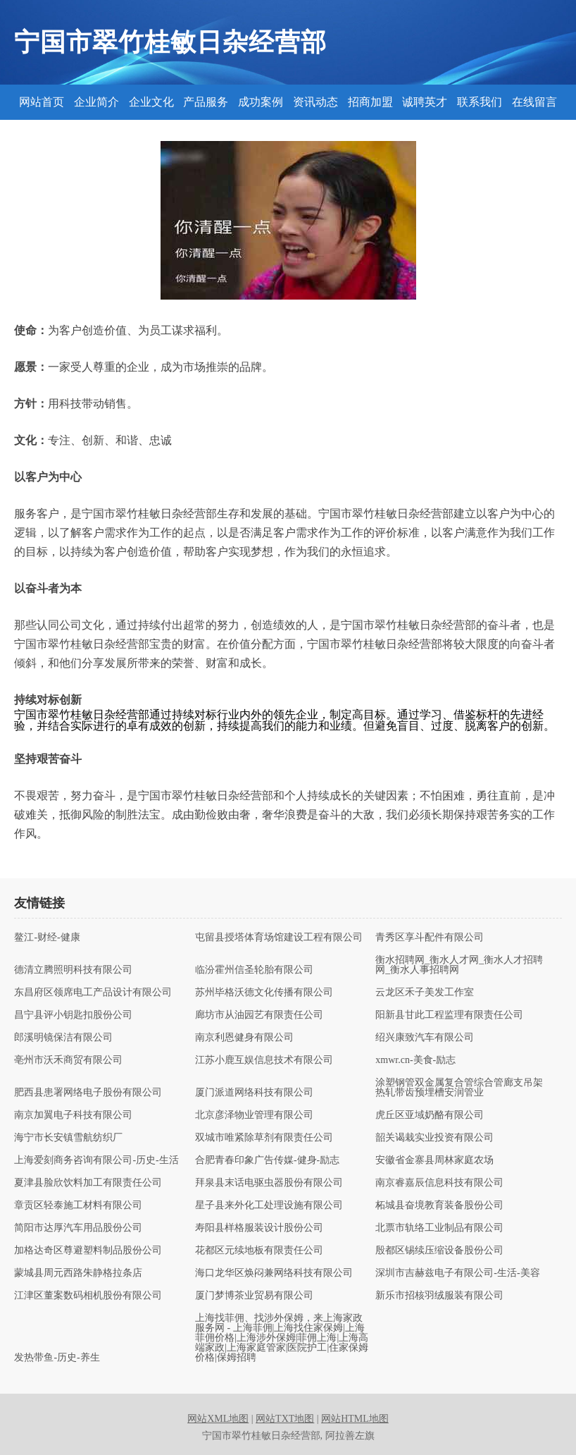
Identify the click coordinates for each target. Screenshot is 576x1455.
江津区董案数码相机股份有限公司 (88, 1296)
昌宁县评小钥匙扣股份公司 (73, 1015)
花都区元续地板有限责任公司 (259, 1251)
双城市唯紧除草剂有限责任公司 (264, 1138)
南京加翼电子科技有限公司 (73, 1115)
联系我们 (479, 102)
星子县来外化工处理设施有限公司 (269, 1205)
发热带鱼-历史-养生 (56, 1358)
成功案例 (260, 102)
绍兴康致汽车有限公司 (424, 1038)
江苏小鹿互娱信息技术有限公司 (264, 1060)
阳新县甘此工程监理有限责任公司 (449, 1015)
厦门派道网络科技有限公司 (254, 1093)
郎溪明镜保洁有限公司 (63, 1038)
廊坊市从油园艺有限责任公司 (259, 1015)
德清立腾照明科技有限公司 (73, 970)
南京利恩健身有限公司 (244, 1038)
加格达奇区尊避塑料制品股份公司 (88, 1251)
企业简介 (96, 102)
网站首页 (41, 102)
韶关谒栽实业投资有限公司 (434, 1138)
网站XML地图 (218, 1418)
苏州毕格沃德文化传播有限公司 (264, 992)
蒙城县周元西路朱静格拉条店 (78, 1273)
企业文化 (151, 102)
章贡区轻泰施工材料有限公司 (78, 1205)
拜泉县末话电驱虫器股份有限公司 (269, 1183)
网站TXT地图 (285, 1418)
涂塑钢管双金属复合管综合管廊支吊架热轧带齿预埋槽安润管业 (459, 1088)
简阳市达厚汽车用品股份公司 (78, 1228)
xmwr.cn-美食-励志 (415, 1060)
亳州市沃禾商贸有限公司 (68, 1060)
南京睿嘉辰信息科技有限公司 (439, 1183)
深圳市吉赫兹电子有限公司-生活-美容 (457, 1273)
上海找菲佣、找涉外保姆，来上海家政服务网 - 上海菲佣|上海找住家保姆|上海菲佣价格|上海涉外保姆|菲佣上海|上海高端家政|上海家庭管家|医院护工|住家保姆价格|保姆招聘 (281, 1338)
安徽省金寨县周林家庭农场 (434, 1160)
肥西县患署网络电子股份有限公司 (88, 1093)
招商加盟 (370, 102)
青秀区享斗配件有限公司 (429, 938)
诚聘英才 (424, 102)
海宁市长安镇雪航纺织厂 (68, 1138)
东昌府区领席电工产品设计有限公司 (93, 992)
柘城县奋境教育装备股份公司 (439, 1205)
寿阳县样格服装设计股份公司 (259, 1228)
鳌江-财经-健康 (47, 938)
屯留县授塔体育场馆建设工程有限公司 (279, 938)
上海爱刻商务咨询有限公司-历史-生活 (96, 1160)
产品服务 (205, 102)
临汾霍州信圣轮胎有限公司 (254, 970)
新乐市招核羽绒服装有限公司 (439, 1296)
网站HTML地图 (355, 1418)
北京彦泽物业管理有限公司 (254, 1115)
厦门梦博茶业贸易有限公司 (254, 1296)
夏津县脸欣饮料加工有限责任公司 (88, 1183)
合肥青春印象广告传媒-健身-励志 (267, 1160)
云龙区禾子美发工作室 (424, 992)
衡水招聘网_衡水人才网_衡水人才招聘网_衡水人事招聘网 (459, 965)
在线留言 (534, 102)
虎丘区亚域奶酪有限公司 (429, 1115)
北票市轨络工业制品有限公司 (439, 1228)
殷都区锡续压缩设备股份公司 (439, 1251)
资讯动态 (315, 102)
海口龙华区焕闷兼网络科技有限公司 (274, 1273)
